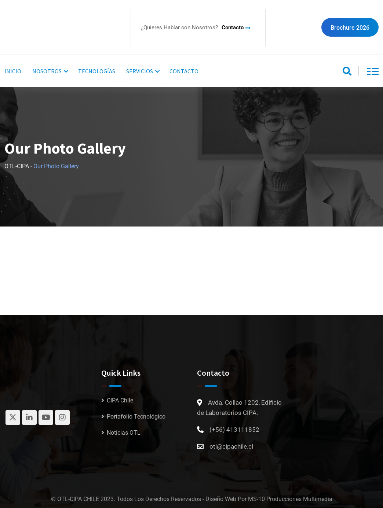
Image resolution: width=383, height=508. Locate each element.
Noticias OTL (124, 432)
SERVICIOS (139, 71)
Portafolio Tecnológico (136, 416)
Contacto (233, 27)
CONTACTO (183, 71)
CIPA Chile (120, 400)
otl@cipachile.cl (231, 446)
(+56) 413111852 (234, 429)
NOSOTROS (47, 71)
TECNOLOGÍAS (96, 71)
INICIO (12, 71)
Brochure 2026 (350, 27)
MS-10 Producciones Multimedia (290, 499)
